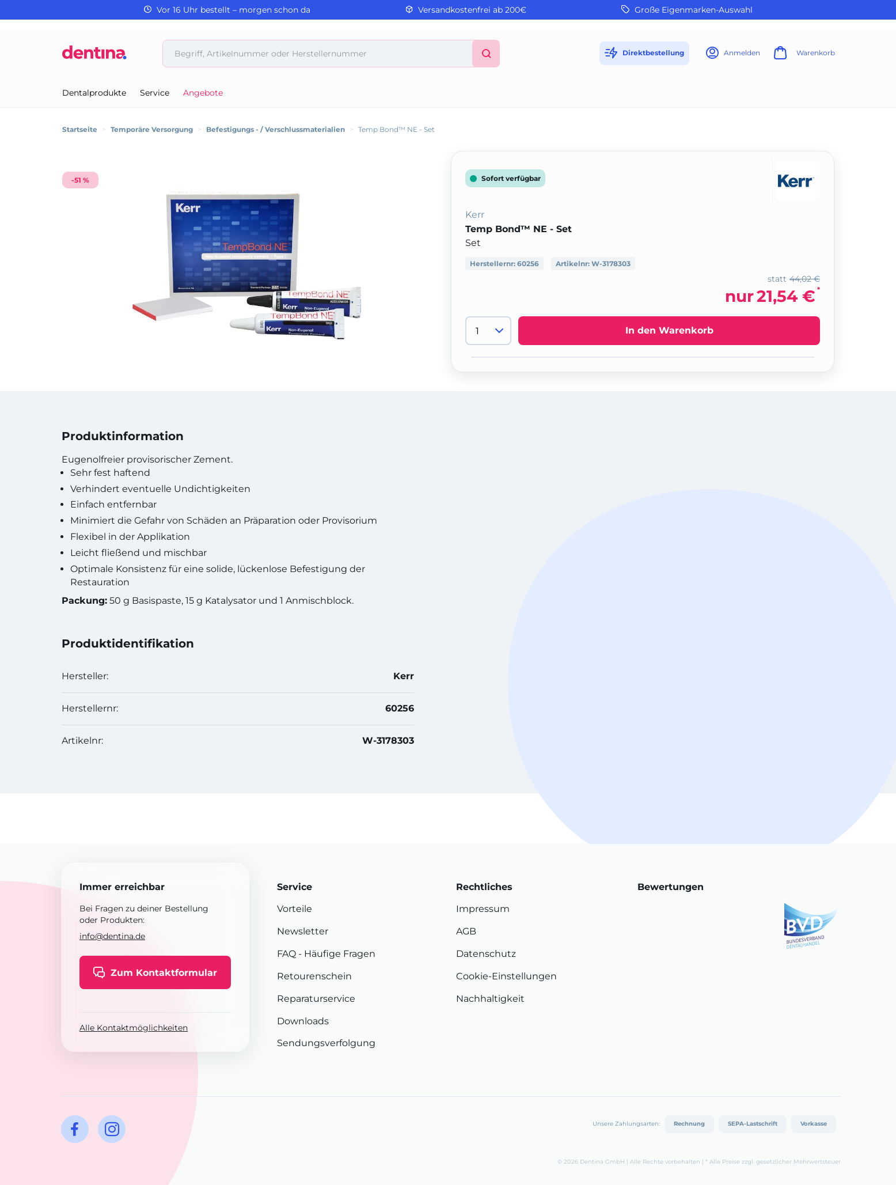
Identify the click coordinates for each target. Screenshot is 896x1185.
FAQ (286, 953)
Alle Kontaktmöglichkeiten (133, 1028)
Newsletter (302, 931)
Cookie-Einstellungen (506, 976)
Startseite (79, 129)
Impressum (483, 908)
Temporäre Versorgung (152, 129)
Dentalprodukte (94, 93)
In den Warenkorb (669, 330)
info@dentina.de (112, 936)
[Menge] (488, 330)
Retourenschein (314, 976)
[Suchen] (486, 53)
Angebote (203, 93)
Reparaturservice (316, 998)
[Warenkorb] (802, 56)
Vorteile (294, 908)
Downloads (303, 1021)
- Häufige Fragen (335, 953)
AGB (466, 931)
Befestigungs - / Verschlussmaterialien (275, 129)
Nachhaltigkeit (490, 998)
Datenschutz (486, 953)
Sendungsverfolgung (326, 1043)
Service (154, 93)
